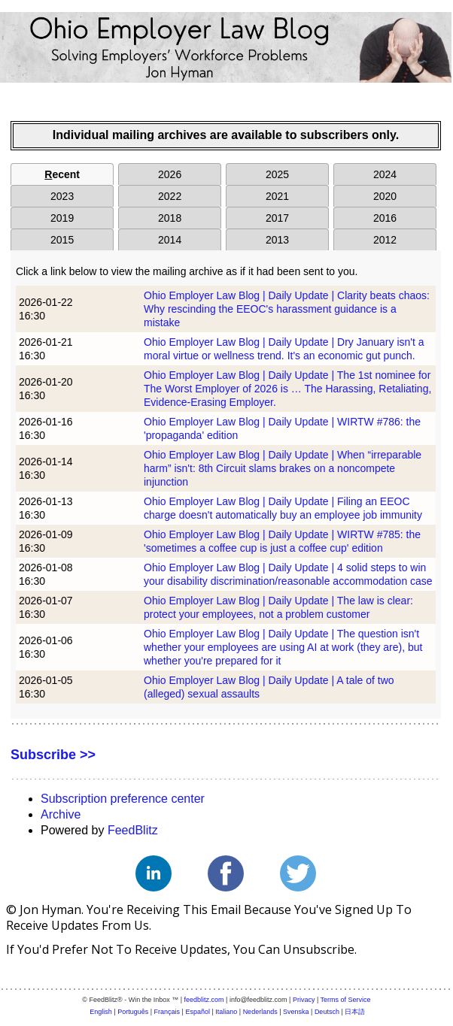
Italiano (226, 1011)
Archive (61, 814)
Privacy (304, 999)
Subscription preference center (123, 798)
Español (197, 1011)
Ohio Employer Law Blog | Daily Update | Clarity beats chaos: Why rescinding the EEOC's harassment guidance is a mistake (287, 308)
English (101, 1011)
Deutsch (327, 1011)
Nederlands (260, 1011)
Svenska (296, 1011)
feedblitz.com (204, 999)
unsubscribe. (320, 949)
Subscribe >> (53, 754)
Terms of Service (346, 999)
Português (132, 1011)
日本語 (355, 1011)
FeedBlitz (133, 830)
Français (167, 1011)
